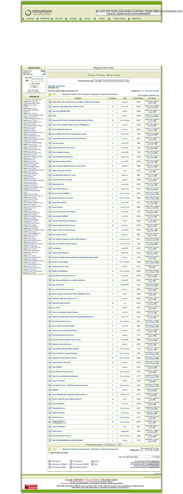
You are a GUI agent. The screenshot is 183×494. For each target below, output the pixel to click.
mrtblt (125, 170)
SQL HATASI (57, 367)
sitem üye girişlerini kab (32, 257)
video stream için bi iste (32, 149)
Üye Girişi (59, 18)
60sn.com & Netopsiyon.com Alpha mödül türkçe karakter (79, 102)
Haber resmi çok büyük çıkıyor (63, 230)
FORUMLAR (44, 18)
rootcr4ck (150, 313)
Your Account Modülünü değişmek (65, 376)
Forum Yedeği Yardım (31, 166)
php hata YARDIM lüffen (61, 111)
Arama (91, 75)
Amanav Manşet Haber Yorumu (64, 225)
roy (125, 303)
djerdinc (125, 344)
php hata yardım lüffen (32, 103)
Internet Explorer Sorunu (61, 436)
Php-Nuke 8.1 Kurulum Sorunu (63, 275)
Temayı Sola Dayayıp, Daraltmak (64, 221)
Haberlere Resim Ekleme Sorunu (64, 358)
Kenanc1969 (150, 116)
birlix (124, 426)
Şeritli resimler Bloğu (31, 220)
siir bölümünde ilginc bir (32, 153)
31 (146, 91)
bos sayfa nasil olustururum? (63, 289)
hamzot (150, 180)
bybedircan (150, 212)
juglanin (125, 180)
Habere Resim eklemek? (61, 362)
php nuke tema (29, 237)
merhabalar (28, 209)
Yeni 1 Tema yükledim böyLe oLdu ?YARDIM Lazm (71, 125)
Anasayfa (30, 18)
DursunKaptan (125, 120)
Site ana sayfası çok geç (33, 206)
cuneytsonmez (125, 239)
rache (125, 399)
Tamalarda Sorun (58, 408)
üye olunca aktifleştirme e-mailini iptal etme (68, 280)
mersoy (150, 121)
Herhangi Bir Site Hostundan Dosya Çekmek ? (69, 138)
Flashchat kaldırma (31, 173)
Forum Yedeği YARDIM (60, 193)
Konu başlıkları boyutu (32, 136)
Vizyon (124, 221)
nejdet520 (124, 248)
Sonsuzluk (150, 203)
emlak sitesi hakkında (31, 213)
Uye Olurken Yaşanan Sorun (62, 371)
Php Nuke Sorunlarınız (56, 86)
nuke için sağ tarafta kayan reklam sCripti (67, 106)
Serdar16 (125, 275)
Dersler (87, 18)
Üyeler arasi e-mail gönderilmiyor (64, 330)
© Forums (157, 473)
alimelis (150, 404)
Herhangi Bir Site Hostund (33, 125)
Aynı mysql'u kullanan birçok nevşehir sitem (68, 166)
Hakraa (124, 289)
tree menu (27, 254)
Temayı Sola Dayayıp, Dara (33, 187)
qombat (124, 125)
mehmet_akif (124, 207)
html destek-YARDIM (60, 216)
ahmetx (124, 116)
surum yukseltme (58, 426)
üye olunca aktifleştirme (32, 233)
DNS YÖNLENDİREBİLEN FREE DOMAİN (67, 440)
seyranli (150, 317)
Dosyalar (73, 18)
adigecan (150, 226)
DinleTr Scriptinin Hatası (32, 216)
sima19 (150, 436)
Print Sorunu (57, 431)
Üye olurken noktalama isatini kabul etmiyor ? (69, 239)
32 (149, 91)
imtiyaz (124, 440)
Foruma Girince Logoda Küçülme (64, 353)
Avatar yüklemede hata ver (33, 132)
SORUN (55, 390)
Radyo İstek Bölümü (31, 226)
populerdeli (125, 157)
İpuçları (102, 18)
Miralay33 (124, 253)
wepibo (124, 111)
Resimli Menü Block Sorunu (34, 139)
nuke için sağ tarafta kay (32, 100)
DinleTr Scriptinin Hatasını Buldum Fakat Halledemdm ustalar (75, 257)
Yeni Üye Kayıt (33, 90)
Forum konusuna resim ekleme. (64, 212)
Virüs (26, 106)
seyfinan (125, 362)
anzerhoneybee (124, 244)
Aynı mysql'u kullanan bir (32, 146)
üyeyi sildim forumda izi (32, 267)
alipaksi (124, 102)
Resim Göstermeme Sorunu (34, 170)
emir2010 (125, 216)
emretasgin (125, 184)
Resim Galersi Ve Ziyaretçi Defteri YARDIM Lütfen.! (71, 294)
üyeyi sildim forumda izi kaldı (63, 326)
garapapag (125, 413)
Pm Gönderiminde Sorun (33, 264)
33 (151, 91)
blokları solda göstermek (61, 344)
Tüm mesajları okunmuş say (148, 95)
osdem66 (150, 368)
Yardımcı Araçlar (119, 18)
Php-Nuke (95, 94)
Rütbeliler (101, 75)
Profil (110, 75)
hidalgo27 (124, 280)
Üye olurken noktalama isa (33, 202)
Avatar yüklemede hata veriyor (63, 148)
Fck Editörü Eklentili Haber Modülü (65, 349)
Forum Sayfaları (58, 403)
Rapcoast (125, 106)
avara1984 (125, 143)
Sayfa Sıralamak (58, 413)
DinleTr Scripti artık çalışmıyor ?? (64, 298)
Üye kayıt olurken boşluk (32, 142)
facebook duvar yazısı (32, 223)
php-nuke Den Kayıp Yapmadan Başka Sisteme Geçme (72, 120)
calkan (150, 281)
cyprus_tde (125, 317)
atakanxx (150, 130)
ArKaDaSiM (150, 107)
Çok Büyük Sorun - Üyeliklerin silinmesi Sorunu (70, 385)
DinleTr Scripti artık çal (32, 247)
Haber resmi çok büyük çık (33, 196)
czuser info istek (58, 381)
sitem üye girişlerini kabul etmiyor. (65, 312)
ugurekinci (124, 166)
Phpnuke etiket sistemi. (32, 250)
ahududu (125, 225)
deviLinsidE (125, 134)
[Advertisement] (91, 44)
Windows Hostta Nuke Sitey (34, 261)
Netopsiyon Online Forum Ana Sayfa (75, 94)
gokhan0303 (125, 285)
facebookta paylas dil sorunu (63, 335)
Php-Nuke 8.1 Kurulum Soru (34, 230)
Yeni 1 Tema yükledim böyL (33, 115)
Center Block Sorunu (31, 163)
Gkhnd (150, 372)
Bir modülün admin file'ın (32, 122)
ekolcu (150, 423)
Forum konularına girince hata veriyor (66, 339)
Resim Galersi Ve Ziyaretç (33, 244)
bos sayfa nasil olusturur (32, 240)
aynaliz (150, 222)
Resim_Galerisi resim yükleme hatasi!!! (67, 399)
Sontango (150, 304)
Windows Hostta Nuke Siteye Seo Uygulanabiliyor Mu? (72, 317)
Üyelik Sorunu (57, 417)
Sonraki (156, 91)
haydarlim (124, 330)
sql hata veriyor (29, 129)
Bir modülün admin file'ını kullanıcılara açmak (69, 134)
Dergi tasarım (29, 177)
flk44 (150, 267)
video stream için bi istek (61, 170)
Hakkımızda (136, 18)
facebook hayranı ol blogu (33, 156)
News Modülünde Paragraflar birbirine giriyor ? (70, 394)
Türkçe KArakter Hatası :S (33, 118)
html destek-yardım (31, 184)
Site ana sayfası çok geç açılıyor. (64, 244)
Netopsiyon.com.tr (82, 481)
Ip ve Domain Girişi (31, 199)
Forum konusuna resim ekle (34, 180)
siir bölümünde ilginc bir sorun (63, 175)
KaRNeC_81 (124, 394)
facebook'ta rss (29, 160)
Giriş (117, 75)
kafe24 (124, 266)
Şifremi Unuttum (34, 92)
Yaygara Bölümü (58, 421)
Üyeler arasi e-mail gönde (33, 271)
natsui (150, 418)
